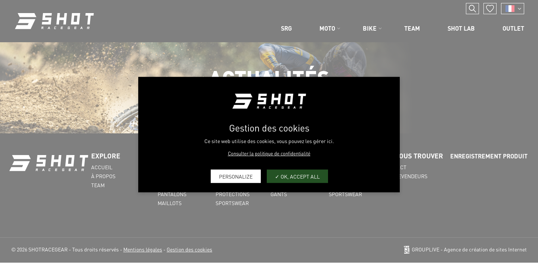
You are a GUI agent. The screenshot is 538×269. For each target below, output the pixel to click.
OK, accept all (297, 176)
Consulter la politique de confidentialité (269, 153)
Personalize (236, 176)
